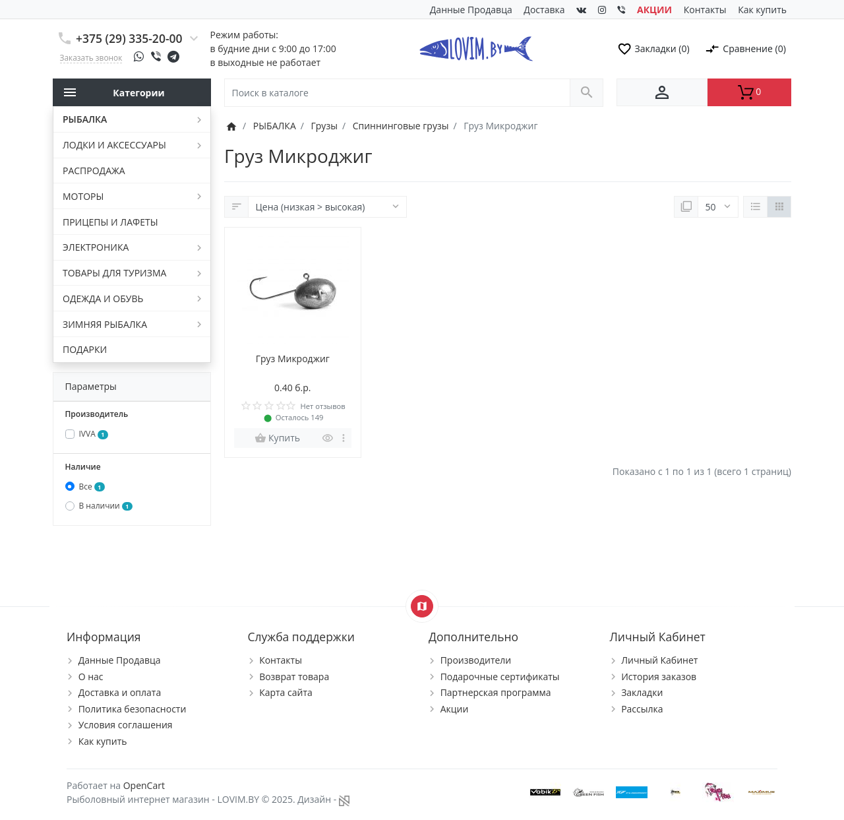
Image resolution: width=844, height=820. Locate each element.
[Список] (755, 207)
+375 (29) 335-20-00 (129, 38)
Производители (476, 660)
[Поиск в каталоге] (397, 93)
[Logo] (475, 47)
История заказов (658, 676)
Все (92, 486)
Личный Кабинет (659, 660)
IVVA (93, 433)
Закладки (642, 692)
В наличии (106, 505)
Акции (454, 709)
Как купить (762, 9)
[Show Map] (422, 606)
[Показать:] (718, 207)
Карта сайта (286, 692)
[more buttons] (343, 438)
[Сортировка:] (327, 207)
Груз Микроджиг (293, 358)
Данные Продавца (471, 9)
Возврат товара (294, 676)
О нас (91, 676)
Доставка (544, 9)
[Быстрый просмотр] (328, 438)
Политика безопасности (132, 709)
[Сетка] (779, 207)
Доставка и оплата (120, 692)
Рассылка (642, 709)
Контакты (705, 9)
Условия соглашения (125, 724)
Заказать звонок (91, 57)
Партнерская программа (495, 692)
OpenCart (144, 785)
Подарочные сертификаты (500, 676)
